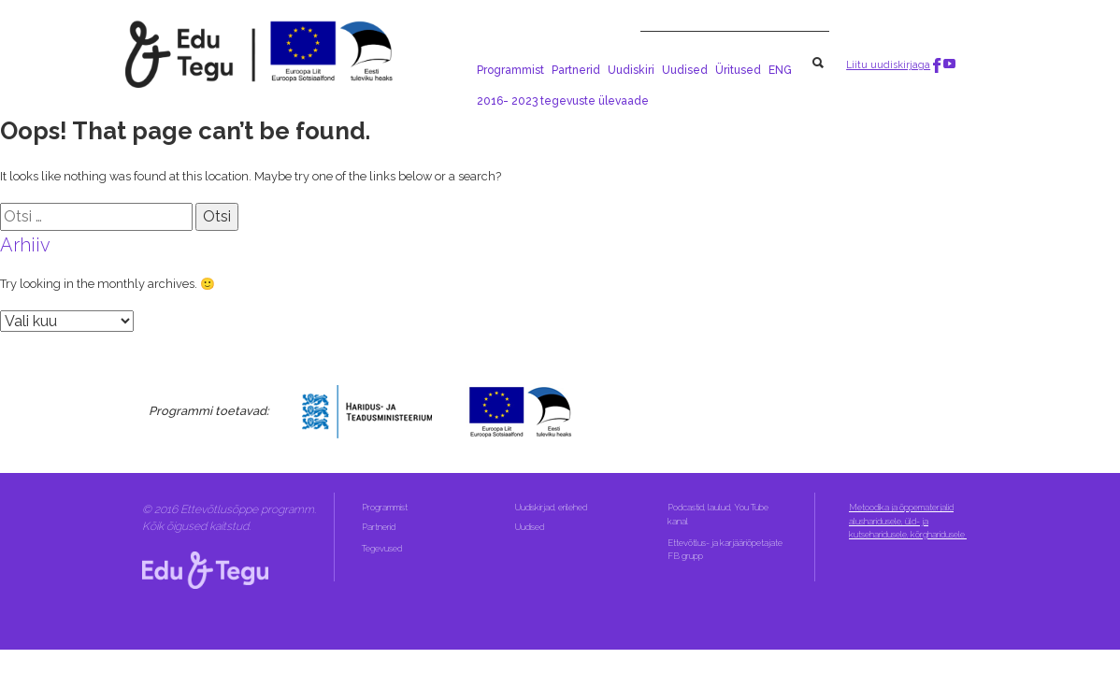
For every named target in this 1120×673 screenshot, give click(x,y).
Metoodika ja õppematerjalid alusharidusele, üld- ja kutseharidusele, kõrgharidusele (908, 520)
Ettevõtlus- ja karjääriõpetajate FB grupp (725, 549)
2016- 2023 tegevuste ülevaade (563, 100)
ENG (780, 70)
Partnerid (576, 70)
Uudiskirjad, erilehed (552, 507)
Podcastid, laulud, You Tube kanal (718, 513)
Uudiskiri (631, 70)
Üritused (738, 70)
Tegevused (383, 548)
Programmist (510, 70)
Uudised (685, 70)
